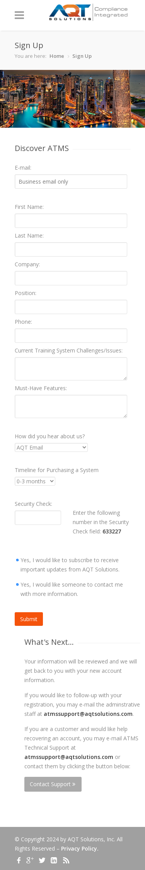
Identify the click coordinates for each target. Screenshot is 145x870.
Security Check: (33, 503)
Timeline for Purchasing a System (57, 470)
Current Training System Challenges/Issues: (69, 350)
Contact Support (52, 784)
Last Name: (29, 235)
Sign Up (82, 55)
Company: (27, 264)
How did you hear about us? (50, 436)
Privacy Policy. (80, 848)
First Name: (29, 206)
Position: (25, 293)
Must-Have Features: (41, 388)
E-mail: (23, 167)
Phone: (23, 321)
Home (56, 55)
